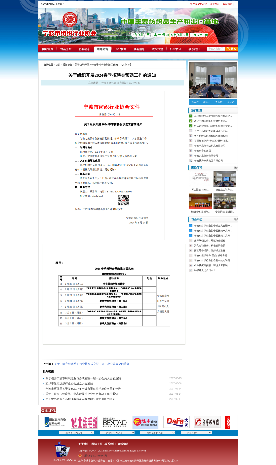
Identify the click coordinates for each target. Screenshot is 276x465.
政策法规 (157, 49)
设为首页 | (215, 4)
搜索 (231, 49)
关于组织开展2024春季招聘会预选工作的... (97, 64)
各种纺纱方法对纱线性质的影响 (211, 135)
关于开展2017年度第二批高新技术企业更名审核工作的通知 (82, 393)
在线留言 (123, 444)
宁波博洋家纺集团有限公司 (208, 160)
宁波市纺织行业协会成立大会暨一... (213, 225)
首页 (58, 64)
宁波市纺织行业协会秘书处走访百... (213, 260)
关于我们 (83, 444)
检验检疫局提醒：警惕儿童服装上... (213, 265)
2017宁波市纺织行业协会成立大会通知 (69, 383)
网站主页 (96, 444)
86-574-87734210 (198, 4)
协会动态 (84, 49)
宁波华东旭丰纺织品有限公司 (209, 145)
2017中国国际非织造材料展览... (210, 120)
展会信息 (139, 49)
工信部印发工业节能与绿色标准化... (213, 116)
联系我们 (194, 49)
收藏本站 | (228, 4)
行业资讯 (175, 49)
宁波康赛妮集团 (202, 150)
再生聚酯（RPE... (200, 189)
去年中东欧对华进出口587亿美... (211, 130)
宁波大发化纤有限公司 (206, 155)
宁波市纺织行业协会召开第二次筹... (213, 235)
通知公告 (102, 49)
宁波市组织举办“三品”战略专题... (211, 255)
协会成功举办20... (225, 189)
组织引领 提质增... (200, 211)
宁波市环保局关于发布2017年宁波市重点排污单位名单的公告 (83, 388)
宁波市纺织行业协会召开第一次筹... (213, 230)
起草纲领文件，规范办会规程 (209, 240)
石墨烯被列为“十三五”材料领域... (211, 140)
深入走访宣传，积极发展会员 (209, 245)
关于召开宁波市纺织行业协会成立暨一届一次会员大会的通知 (92, 363)
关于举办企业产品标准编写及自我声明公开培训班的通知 (80, 399)
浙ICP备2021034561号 (95, 455)
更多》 (237, 167)
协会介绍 (65, 49)
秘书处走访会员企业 (205, 270)
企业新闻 (120, 49)
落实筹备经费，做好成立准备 (209, 250)
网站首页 (47, 49)
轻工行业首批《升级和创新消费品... (213, 125)
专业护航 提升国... (224, 211)
